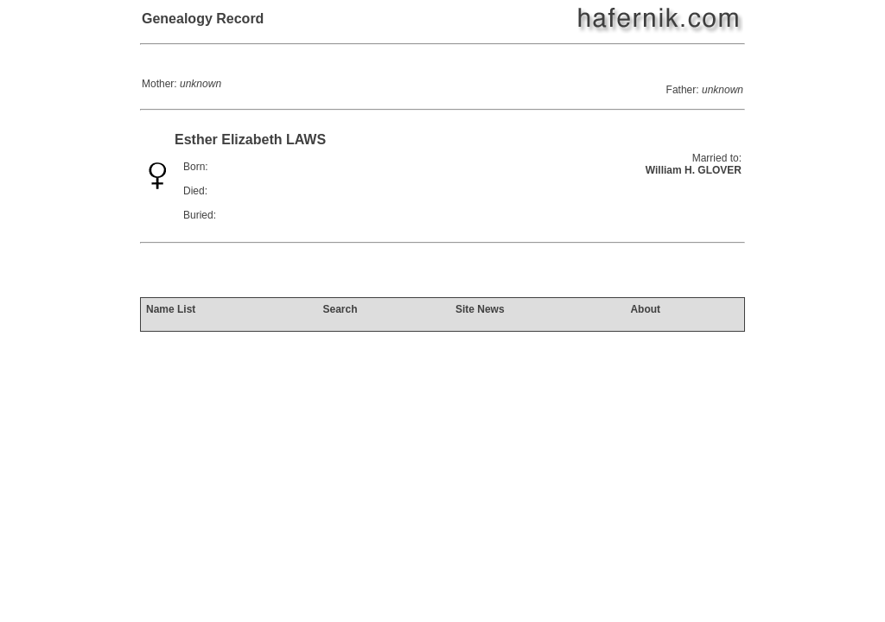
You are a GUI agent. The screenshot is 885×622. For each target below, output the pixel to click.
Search (339, 309)
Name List (170, 309)
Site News (480, 309)
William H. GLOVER (694, 170)
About (645, 309)
